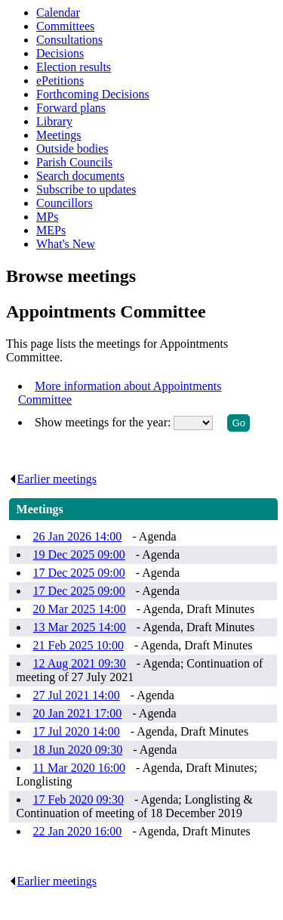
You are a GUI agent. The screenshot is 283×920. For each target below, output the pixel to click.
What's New (65, 243)
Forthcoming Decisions (92, 94)
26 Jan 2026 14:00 (77, 536)
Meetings (59, 135)
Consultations (69, 39)
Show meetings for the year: (104, 422)
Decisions (60, 53)
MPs (47, 216)
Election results (73, 66)
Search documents (80, 175)
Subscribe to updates (86, 189)
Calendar (58, 12)
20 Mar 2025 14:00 (79, 608)
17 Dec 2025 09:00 (79, 572)
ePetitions (60, 80)
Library (54, 121)
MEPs (51, 230)
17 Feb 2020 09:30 (78, 799)
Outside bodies (72, 148)
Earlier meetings (53, 478)
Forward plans (71, 107)
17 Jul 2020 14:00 (76, 731)
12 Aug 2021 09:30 (79, 663)
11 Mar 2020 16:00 (79, 767)
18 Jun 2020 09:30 (78, 749)
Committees (65, 26)
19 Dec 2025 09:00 (79, 554)
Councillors (64, 203)
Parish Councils (74, 162)
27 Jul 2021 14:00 (76, 695)
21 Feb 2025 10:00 (78, 645)
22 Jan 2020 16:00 (77, 831)
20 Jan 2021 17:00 (77, 713)
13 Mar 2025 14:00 (79, 627)
